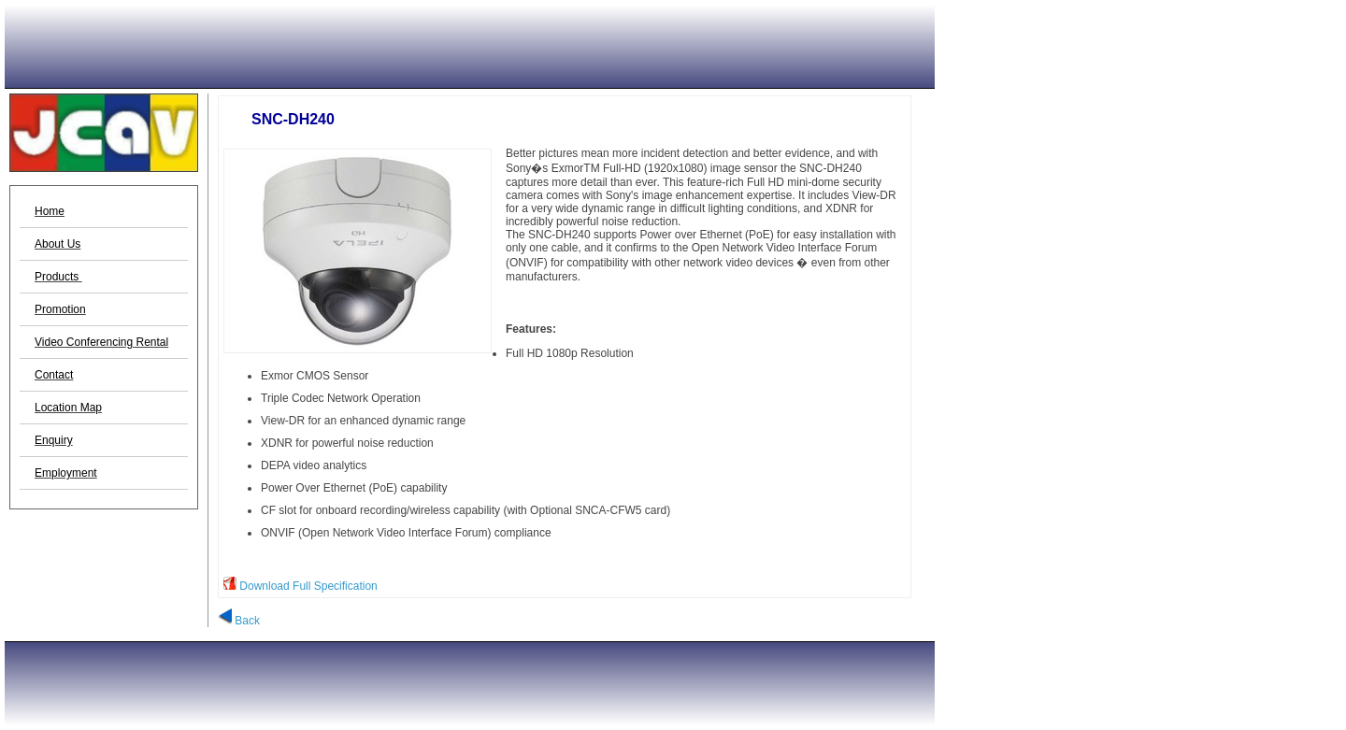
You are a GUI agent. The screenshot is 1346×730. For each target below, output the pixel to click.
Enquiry (54, 440)
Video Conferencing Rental (101, 342)
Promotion (60, 309)
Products (58, 276)
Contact (54, 374)
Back (239, 620)
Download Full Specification (308, 586)
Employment (66, 473)
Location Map (68, 407)
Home (49, 211)
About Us (57, 243)
